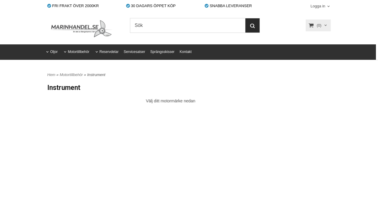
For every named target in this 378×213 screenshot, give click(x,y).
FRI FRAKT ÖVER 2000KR (73, 6)
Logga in (317, 6)
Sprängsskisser (162, 52)
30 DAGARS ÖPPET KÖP (151, 6)
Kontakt (186, 52)
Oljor (54, 52)
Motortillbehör (78, 52)
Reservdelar (109, 52)
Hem (51, 74)
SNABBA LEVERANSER (228, 6)
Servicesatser (134, 52)
